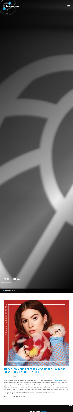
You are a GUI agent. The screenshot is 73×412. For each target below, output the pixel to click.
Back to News (8, 291)
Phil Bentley (57, 380)
